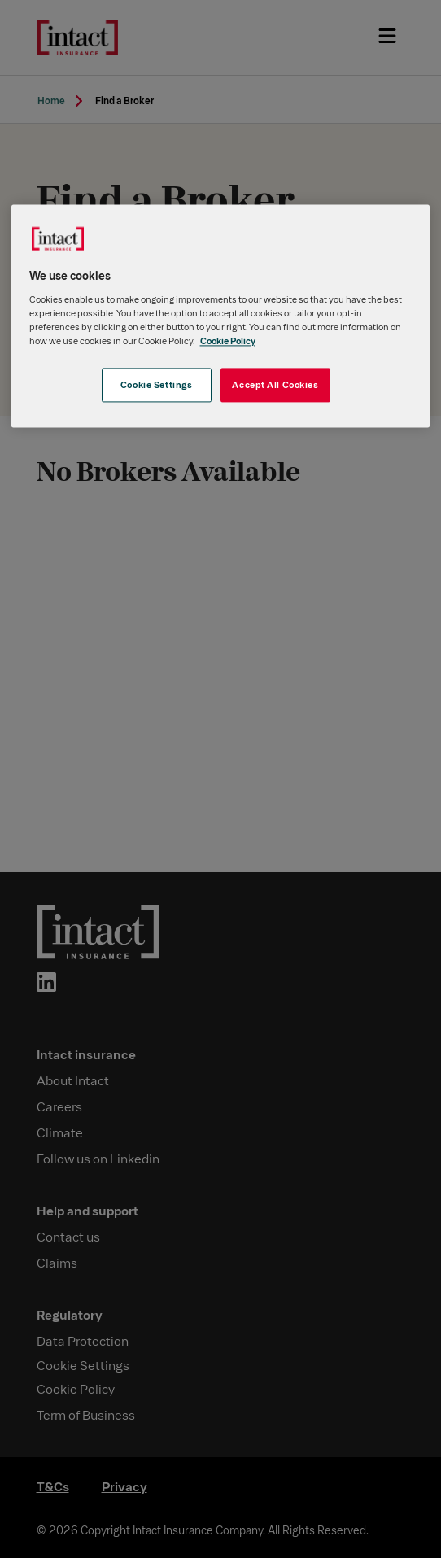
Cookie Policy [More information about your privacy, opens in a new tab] (227, 340)
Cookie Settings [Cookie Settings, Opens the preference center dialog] (156, 385)
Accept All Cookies (275, 385)
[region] (220, 316)
